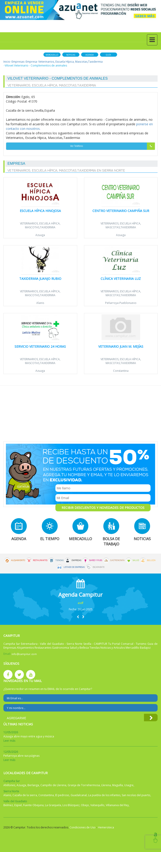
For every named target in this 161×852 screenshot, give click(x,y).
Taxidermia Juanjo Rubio (40, 278)
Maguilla (117, 785)
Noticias (70, 54)
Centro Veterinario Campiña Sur (120, 211)
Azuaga (40, 235)
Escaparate (98, 567)
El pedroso (62, 795)
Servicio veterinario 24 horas (40, 346)
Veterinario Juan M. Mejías (120, 346)
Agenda (89, 54)
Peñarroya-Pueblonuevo (120, 303)
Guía (108, 54)
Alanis (40, 303)
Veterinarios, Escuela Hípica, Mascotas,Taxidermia (70, 62)
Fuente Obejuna (33, 805)
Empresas (18, 62)
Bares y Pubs (95, 560)
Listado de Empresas (74, 567)
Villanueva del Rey (117, 805)
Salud (136, 560)
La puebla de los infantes (104, 795)
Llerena (106, 785)
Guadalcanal (79, 795)
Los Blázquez (70, 805)
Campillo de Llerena (53, 785)
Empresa (31, 62)
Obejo (85, 805)
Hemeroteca (106, 827)
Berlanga (33, 785)
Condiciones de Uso (82, 827)
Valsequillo (97, 805)
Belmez (8, 805)
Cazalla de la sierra (24, 795)
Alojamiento (18, 560)
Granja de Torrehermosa (84, 785)
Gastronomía (117, 560)
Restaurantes (40, 560)
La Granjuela (53, 805)
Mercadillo (52, 54)
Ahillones (9, 785)
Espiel (18, 805)
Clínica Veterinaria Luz (121, 278)
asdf (80, 603)
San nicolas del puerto (136, 795)
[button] (78, 616)
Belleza (151, 560)
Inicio (6, 62)
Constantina (121, 371)
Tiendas (59, 560)
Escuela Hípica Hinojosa (40, 211)
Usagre (129, 785)
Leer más (9, 741)
